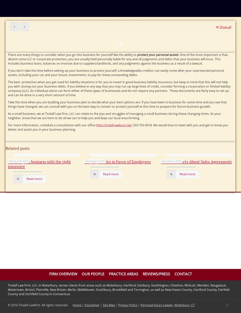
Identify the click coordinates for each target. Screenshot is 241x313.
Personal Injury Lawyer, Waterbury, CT (168, 305)
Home (77, 305)
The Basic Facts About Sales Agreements (196, 161)
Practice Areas (123, 273)
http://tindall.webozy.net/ (114, 125)
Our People (93, 273)
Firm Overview (63, 273)
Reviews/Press (156, 273)
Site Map (109, 305)
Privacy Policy (127, 305)
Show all (223, 27)
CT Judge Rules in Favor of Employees (118, 161)
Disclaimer (92, 305)
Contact (183, 273)
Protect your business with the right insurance (39, 164)
